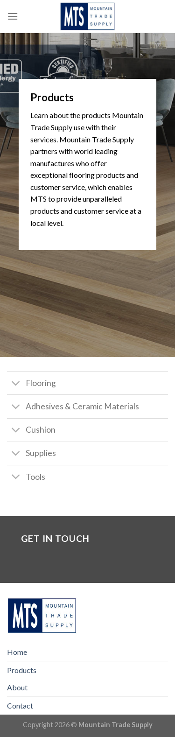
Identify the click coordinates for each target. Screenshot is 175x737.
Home (17, 651)
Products (21, 670)
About (17, 687)
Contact (20, 705)
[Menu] (12, 16)
